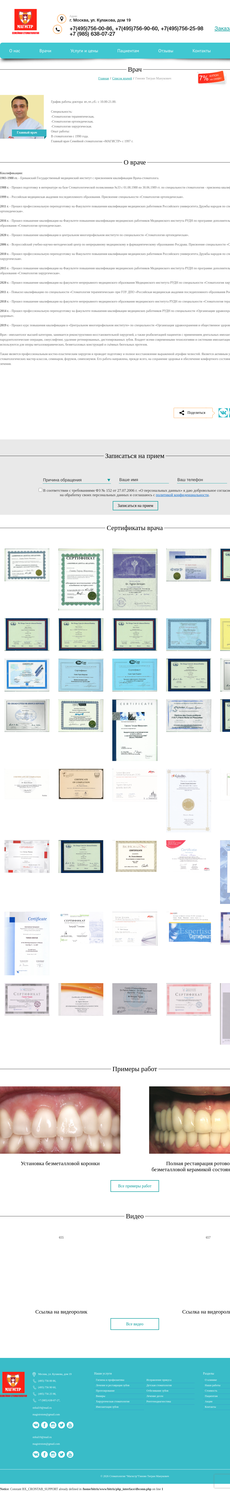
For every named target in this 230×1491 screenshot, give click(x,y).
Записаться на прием (135, 505)
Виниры (100, 1396)
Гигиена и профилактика (110, 1379)
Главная (103, 78)
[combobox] (77, 480)
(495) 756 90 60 (46, 1387)
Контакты (201, 51)
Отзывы (165, 51)
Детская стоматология (159, 1385)
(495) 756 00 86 (46, 1380)
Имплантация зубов (107, 1406)
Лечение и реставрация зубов (112, 1385)
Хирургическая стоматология (112, 1401)
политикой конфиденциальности (182, 495)
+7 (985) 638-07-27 (49, 1400)
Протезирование (105, 1390)
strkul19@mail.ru (42, 1407)
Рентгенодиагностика (158, 1401)
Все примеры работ (135, 1186)
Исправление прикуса (158, 1379)
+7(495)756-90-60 (136, 28)
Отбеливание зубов (157, 1390)
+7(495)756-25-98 (182, 28)
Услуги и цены (84, 51)
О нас (14, 51)
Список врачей (122, 78)
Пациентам (128, 51)
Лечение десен (154, 1396)
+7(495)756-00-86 (91, 28)
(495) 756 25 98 (46, 1393)
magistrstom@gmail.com (46, 1414)
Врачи (45, 51)
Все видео (135, 1324)
